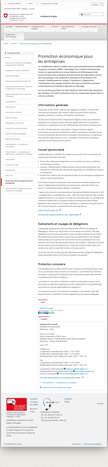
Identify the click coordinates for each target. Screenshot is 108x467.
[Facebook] (39, 333)
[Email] (52, 333)
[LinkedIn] (44, 333)
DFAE (31, 4)
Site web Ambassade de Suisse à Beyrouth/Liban (61, 398)
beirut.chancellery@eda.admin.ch (73, 394)
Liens (41, 302)
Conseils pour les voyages (40, 28)
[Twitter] (42, 333)
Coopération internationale (14, 37)
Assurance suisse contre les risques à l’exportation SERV (64, 316)
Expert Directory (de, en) (49, 210)
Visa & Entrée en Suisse (70, 28)
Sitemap (100, 424)
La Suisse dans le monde (49, 4)
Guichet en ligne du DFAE (34, 422)
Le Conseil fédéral (14, 4)
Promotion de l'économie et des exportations (59, 320)
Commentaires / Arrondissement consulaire (59, 403)
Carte (43, 365)
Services (55, 28)
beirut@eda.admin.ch (85, 391)
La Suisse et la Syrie (89, 28)
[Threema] (47, 333)
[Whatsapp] (50, 333)
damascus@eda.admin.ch (77, 389)
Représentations (22, 28)
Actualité (9, 28)
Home (6, 43)
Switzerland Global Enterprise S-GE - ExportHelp (59, 215)
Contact (42, 339)
